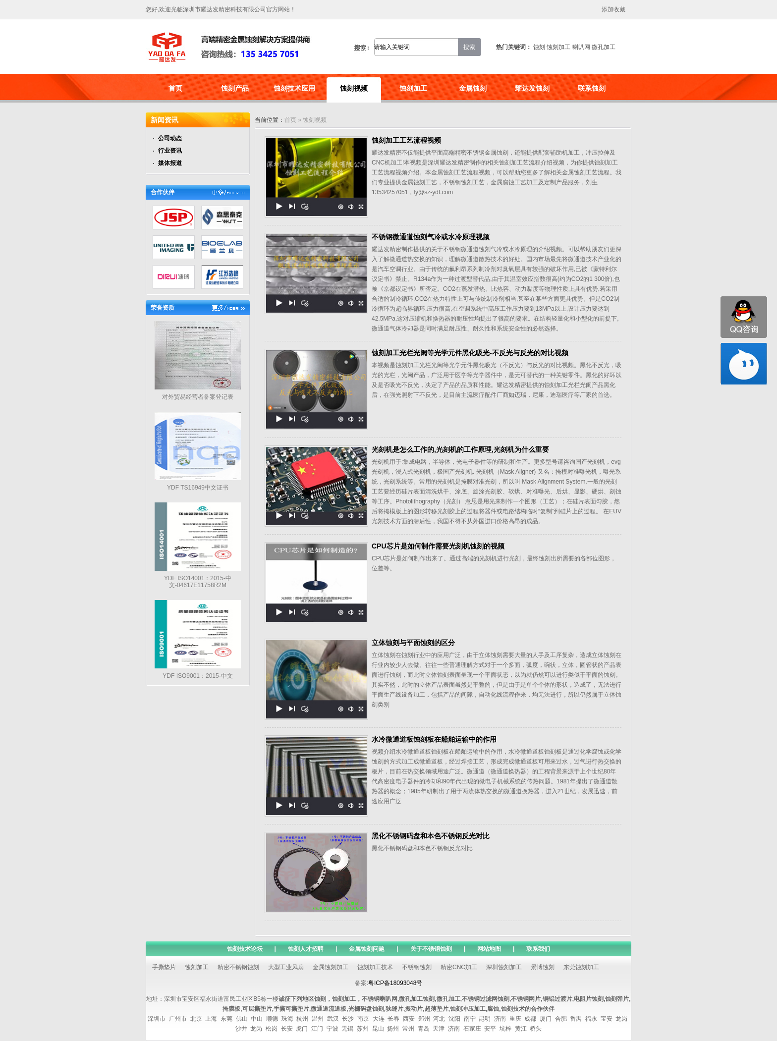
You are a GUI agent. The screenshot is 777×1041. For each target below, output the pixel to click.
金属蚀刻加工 (330, 967)
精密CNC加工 (459, 967)
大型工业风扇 (286, 967)
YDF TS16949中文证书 (197, 487)
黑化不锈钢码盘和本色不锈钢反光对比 (431, 836)
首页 (175, 88)
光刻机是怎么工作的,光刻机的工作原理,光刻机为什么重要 (460, 449)
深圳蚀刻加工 (504, 967)
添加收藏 (613, 9)
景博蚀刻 (543, 967)
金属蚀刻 (473, 88)
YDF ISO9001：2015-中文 (197, 675)
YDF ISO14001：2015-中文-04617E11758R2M (197, 582)
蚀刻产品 (235, 88)
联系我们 (538, 948)
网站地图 (489, 948)
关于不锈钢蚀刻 (431, 948)
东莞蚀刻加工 (581, 967)
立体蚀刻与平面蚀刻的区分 (413, 643)
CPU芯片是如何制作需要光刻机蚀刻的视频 (438, 546)
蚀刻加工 (558, 47)
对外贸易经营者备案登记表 (197, 396)
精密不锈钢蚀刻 (238, 967)
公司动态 (170, 138)
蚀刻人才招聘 (306, 948)
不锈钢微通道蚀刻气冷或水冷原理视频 (431, 237)
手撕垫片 (164, 967)
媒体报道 (170, 163)
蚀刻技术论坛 (245, 948)
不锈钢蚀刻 (417, 967)
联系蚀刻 (592, 88)
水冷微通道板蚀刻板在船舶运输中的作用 (434, 739)
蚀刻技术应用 (294, 88)
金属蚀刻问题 (367, 948)
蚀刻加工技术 (375, 967)
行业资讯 (170, 150)
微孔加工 (603, 47)
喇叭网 (581, 47)
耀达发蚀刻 (532, 88)
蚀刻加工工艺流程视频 (406, 140)
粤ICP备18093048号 (395, 983)
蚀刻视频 (354, 88)
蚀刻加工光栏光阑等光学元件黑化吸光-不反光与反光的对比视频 (470, 353)
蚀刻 (539, 47)
